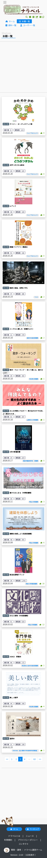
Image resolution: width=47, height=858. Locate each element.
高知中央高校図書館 (32, 338)
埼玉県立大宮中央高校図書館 (30, 666)
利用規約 (8, 839)
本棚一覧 (24, 21)
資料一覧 (11, 25)
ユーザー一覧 (27, 25)
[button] (27, 16)
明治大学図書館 (33, 502)
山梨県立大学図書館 (32, 420)
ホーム (10, 21)
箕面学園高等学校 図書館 (30, 461)
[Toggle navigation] (5, 2)
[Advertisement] (23, 68)
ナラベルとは (14, 835)
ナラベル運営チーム (33, 849)
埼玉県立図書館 (33, 379)
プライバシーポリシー (28, 839)
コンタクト (24, 843)
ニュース (30, 835)
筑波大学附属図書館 (31, 584)
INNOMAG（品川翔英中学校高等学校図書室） (25, 750)
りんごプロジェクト (32, 133)
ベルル (36, 297)
